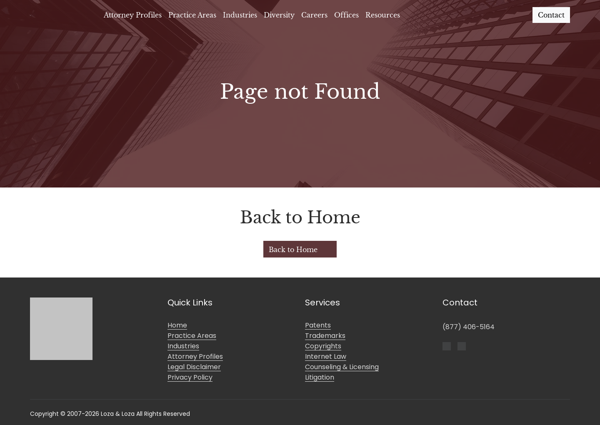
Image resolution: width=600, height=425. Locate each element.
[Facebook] (446, 345)
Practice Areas (192, 15)
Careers (314, 15)
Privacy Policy (190, 377)
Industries (240, 15)
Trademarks (325, 335)
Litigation (319, 377)
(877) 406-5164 (468, 327)
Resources (382, 15)
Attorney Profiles (133, 15)
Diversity (279, 15)
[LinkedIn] (462, 345)
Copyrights (323, 346)
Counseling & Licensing (342, 367)
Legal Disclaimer (194, 367)
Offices (346, 15)
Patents (318, 325)
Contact (551, 15)
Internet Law (325, 356)
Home (177, 325)
